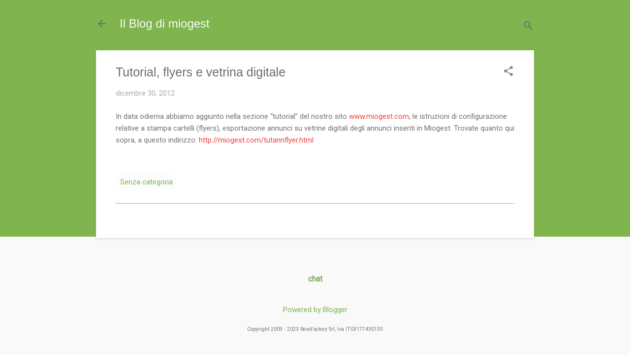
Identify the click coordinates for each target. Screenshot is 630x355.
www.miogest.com (379, 116)
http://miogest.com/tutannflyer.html (256, 140)
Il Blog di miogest (165, 23)
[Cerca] (528, 27)
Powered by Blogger (315, 309)
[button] (508, 72)
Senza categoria (146, 182)
